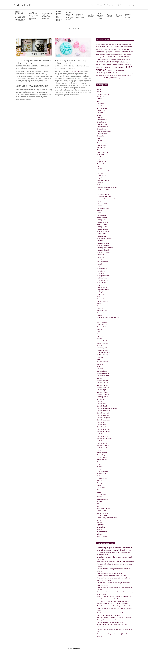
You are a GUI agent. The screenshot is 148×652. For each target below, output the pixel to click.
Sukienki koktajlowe (103, 418)
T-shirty (99, 480)
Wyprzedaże (101, 527)
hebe (87, 65)
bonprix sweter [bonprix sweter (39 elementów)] (125, 47)
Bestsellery (100, 103)
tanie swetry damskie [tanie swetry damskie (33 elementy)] (112, 75)
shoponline (100, 364)
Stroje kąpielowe (102, 397)
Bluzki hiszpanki (102, 122)
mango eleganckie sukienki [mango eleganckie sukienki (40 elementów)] (103, 59)
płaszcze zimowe (102, 343)
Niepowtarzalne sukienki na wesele (108, 317)
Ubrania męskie (102, 515)
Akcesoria (100, 92)
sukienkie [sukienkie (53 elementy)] (121, 73)
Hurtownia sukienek (103, 194)
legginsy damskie (102, 287)
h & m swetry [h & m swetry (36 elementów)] (116, 51)
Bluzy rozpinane (102, 150)
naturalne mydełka (60, 68)
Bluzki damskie (102, 120)
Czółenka (100, 168)
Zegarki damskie (102, 536)
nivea (68, 68)
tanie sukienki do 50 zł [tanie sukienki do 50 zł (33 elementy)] (101, 75)
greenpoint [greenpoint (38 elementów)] (109, 52)
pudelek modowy (102, 355)
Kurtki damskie (102, 269)
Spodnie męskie (102, 390)
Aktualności (21, 65)
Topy (98, 490)
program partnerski (103, 352)
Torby (99, 492)
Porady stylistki (102, 348)
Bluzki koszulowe (102, 124)
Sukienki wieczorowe (103, 443)
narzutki (99, 315)
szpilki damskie (102, 478)
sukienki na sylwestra (104, 434)
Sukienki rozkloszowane (104, 438)
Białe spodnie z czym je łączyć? (106, 620)
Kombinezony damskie (104, 238)
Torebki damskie (102, 499)
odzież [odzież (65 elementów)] (102, 64)
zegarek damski (31, 68)
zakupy (99, 529)
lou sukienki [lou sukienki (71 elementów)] (125, 56)
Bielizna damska (102, 108)
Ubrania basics (102, 511)
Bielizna (99, 106)
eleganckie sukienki (103, 180)
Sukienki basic (101, 404)
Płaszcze (99, 338)
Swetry (99, 450)
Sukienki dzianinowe (103, 411)
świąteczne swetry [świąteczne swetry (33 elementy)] (121, 78)
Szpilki (99, 476)
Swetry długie (101, 455)
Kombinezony (101, 236)
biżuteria (34, 65)
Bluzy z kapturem (102, 152)
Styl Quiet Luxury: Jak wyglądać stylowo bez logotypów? (114, 617)
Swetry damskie (102, 452)
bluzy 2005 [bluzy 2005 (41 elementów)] (122, 44)
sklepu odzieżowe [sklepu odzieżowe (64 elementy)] (114, 70)
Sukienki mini (101, 427)
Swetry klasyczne (102, 457)
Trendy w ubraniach (103, 508)
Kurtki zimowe (101, 283)
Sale (98, 359)
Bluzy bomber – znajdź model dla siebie (109, 573)
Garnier (83, 65)
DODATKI (100, 173)
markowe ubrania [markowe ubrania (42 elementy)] (125, 59)
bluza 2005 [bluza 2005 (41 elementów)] (99, 44)
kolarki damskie (102, 217)
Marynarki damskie (103, 301)
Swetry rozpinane (102, 462)
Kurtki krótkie (101, 273)
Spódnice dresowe (103, 376)
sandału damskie (102, 362)
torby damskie (101, 494)
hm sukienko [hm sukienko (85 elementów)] (125, 51)
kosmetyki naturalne (61, 67)
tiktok (99, 485)
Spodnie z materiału (103, 394)
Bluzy (99, 138)
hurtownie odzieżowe (104, 196)
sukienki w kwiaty (102, 441)
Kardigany (100, 210)
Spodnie (99, 378)
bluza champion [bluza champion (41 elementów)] (106, 44)
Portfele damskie (102, 350)
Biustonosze (101, 110)
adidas (99, 89)
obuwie (99, 320)
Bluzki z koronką (102, 136)
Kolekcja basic (101, 220)
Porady (99, 345)
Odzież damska (102, 322)
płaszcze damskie (102, 341)
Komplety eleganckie (103, 250)
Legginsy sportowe (103, 289)
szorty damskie (102, 469)
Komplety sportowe (103, 252)
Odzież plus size (102, 324)
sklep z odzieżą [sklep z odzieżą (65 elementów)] (111, 73)
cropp (99, 166)
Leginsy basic (101, 292)
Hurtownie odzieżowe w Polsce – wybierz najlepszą (113, 601)
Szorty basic (101, 466)
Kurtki (99, 266)
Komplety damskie (103, 243)
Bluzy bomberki (102, 143)
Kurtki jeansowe (102, 271)
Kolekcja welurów (102, 229)
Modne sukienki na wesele (105, 313)
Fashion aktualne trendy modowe (107, 187)
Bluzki (99, 115)
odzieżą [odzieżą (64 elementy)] (114, 64)
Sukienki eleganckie (103, 413)
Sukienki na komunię (103, 432)
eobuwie (100, 182)
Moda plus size (102, 310)
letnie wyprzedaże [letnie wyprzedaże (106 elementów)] (112, 56)
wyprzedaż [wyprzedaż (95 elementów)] (112, 77)
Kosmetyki (100, 257)
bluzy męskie (101, 147)
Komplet (100, 241)
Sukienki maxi (101, 422)
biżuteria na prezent (43, 65)
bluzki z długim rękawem (105, 131)
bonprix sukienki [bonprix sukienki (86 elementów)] (114, 46)
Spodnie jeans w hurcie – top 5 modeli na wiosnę (112, 603)
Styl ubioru (100, 399)
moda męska (101, 308)
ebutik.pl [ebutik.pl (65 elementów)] (102, 51)
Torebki (99, 497)
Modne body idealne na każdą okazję (109, 615)
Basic (99, 101)
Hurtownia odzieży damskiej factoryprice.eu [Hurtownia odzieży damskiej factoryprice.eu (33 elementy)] (115, 54)
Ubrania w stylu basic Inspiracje (107, 518)
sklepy (99, 366)
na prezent (24, 68)
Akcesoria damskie (103, 94)
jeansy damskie (102, 203)
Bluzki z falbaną (102, 134)
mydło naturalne (77, 67)
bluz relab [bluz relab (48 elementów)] (115, 44)
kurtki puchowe (102, 278)
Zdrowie (99, 534)
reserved (100, 357)
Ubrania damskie (102, 513)
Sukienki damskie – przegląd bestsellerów (110, 622)
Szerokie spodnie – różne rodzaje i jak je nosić (111, 576)
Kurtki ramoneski (102, 280)
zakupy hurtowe (102, 532)
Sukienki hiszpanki (103, 415)
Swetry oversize (102, 459)
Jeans (99, 201)
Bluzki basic (101, 117)
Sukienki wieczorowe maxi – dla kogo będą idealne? (113, 606)
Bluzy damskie (101, 145)
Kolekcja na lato (102, 227)
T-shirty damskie (102, 483)
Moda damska (101, 306)
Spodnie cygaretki (102, 380)
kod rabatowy (101, 215)
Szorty (99, 464)
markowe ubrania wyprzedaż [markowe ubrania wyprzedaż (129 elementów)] (111, 61)
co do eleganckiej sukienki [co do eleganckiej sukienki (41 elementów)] (111, 49)
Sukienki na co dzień (103, 429)
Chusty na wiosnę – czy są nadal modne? (110, 613)
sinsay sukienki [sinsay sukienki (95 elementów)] (118, 67)
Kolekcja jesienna (102, 222)
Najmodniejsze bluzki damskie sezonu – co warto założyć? (115, 562)
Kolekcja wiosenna (103, 231)
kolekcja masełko (102, 224)
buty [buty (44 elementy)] (131, 47)
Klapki (99, 213)
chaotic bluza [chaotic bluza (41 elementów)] (99, 49)
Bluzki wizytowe (102, 129)
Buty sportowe (101, 164)
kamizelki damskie (103, 208)
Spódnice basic (102, 371)
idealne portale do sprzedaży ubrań (108, 199)
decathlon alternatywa (104, 171)
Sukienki (100, 401)
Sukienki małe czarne (104, 420)
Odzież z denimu (102, 327)
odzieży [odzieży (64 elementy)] (108, 64)
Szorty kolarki (101, 473)
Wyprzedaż (100, 525)
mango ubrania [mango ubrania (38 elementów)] (115, 59)
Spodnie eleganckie (103, 387)
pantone (100, 329)
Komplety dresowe (103, 245)
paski (99, 331)
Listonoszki (100, 294)
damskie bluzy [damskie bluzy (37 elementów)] (122, 49)
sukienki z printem (103, 448)
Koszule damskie (102, 262)
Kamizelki (100, 206)
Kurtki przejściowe (103, 276)
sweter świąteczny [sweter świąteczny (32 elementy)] (128, 73)
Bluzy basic (100, 141)
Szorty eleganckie (102, 471)
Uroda (99, 520)
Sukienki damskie (102, 406)
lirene (69, 67)
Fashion (99, 185)
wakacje (99, 522)
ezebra (78, 65)
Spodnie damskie (102, 383)
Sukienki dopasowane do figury (107, 408)
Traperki (99, 501)
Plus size (100, 336)
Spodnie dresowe (102, 385)
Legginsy (100, 285)
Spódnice (100, 369)
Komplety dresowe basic (105, 248)
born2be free (101, 157)
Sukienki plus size (102, 436)
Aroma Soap (72, 65)
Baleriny (99, 99)
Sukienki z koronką (103, 445)
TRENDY (99, 504)
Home (99, 192)
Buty (98, 159)
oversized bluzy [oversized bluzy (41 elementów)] (121, 64)
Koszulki (99, 264)
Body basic (100, 154)
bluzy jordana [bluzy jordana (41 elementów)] (102, 47)
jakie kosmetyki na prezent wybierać (32, 67)
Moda (99, 303)
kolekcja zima (101, 234)
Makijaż (99, 296)
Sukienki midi (101, 425)
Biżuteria (100, 113)
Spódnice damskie (103, 373)
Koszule (99, 259)
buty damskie (101, 161)
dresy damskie (101, 175)
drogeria (59, 65)
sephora (72, 68)
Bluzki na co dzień (102, 127)
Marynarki (100, 299)
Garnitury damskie (103, 189)
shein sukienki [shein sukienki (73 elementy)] (105, 67)
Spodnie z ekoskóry (103, 392)
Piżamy (99, 334)
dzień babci (19, 67)
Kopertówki (100, 255)
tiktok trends (101, 487)
